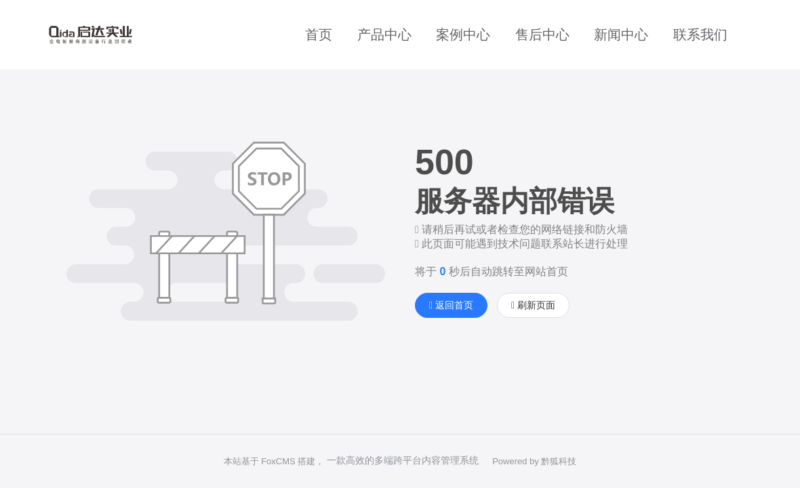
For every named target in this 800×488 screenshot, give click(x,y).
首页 (318, 34)
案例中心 (463, 34)
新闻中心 (621, 34)
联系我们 (700, 34)
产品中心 (384, 34)
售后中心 (542, 34)
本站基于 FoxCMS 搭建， (274, 461)
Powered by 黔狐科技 (534, 461)
